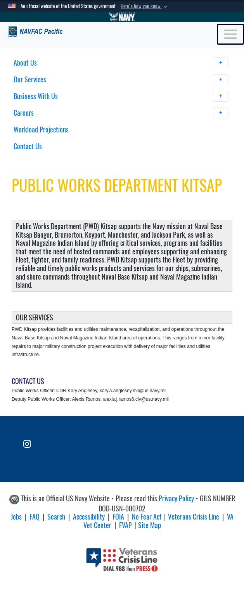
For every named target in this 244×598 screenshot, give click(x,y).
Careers (121, 113)
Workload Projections (41, 129)
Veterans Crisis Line (193, 517)
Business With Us (121, 96)
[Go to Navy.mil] (122, 17)
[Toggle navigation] (230, 34)
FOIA (118, 517)
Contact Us (28, 146)
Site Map (149, 525)
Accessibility (89, 517)
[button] (145, 6)
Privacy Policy (176, 498)
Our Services (121, 79)
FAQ (34, 517)
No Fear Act (147, 517)
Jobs (16, 517)
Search (56, 517)
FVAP (125, 525)
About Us (121, 62)
